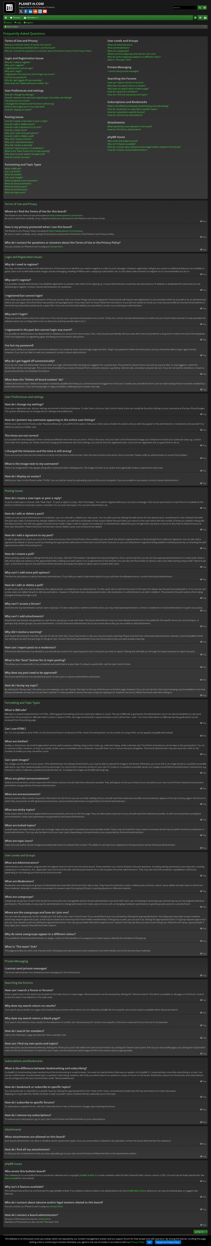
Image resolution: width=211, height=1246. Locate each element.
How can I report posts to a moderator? (24, 148)
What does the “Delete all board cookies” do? (27, 83)
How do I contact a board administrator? (127, 149)
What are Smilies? (13, 174)
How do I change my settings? (19, 94)
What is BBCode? (13, 168)
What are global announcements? (21, 180)
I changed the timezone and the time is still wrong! (29, 103)
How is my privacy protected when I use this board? (30, 47)
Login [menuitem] (201, 18)
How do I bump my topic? (17, 157)
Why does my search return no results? (126, 85)
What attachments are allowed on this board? (129, 126)
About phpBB (11, 1178)
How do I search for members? (122, 91)
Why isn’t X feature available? (121, 143)
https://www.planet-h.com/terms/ (66, 215)
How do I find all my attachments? (124, 129)
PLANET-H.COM (31, 3)
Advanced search (204, 8)
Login (19, 22)
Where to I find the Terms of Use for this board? (28, 44)
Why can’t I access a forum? (18, 138)
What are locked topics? (16, 189)
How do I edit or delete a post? (20, 124)
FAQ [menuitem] (196, 18)
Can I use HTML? (13, 171)
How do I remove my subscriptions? (125, 115)
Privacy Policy (137, 1242)
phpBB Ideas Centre (136, 1190)
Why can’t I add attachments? (19, 142)
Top (204, 221)
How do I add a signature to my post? (23, 127)
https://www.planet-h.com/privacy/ (65, 230)
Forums (16, 17)
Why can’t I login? (13, 71)
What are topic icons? (15, 192)
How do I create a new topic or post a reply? (26, 120)
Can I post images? (14, 177)
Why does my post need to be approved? (25, 153)
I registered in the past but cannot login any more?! (30, 74)
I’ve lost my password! (15, 77)
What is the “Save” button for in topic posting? (27, 151)
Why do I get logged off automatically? (23, 80)
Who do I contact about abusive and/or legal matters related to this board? (144, 146)
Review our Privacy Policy (168, 1242)
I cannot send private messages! (123, 71)
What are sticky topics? (16, 186)
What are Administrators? (120, 44)
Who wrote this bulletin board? (122, 140)
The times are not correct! (17, 100)
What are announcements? (18, 183)
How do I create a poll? (16, 130)
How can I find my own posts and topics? (127, 94)
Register (29, 22)
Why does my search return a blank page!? (128, 88)
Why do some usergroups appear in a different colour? (134, 56)
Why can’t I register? (14, 65)
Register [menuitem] (206, 18)
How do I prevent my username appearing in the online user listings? (38, 97)
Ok (149, 1242)
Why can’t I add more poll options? (22, 133)
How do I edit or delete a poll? (19, 136)
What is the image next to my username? (25, 106)
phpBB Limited (86, 1175)
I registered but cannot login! (19, 68)
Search (199, 8)
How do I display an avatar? (18, 109)
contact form (56, 246)
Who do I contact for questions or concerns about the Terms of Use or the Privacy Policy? (48, 50)
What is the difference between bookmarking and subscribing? (138, 105)
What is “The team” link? (119, 59)
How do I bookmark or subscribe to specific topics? (132, 109)
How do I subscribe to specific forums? (126, 112)
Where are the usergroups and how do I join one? (131, 53)
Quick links (6, 18)
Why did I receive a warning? (18, 145)
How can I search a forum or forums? (125, 82)
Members (31, 17)
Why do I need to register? (17, 62)
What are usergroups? (118, 50)
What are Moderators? (118, 47)
